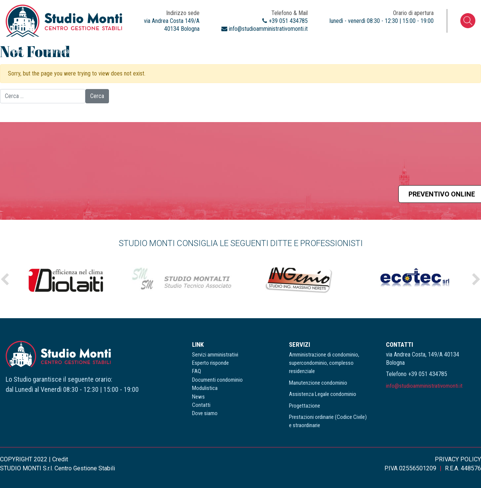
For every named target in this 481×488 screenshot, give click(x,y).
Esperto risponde (149, 51)
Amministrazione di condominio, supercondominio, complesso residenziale (324, 363)
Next (476, 279)
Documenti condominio (256, 51)
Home (17, 51)
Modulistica (324, 51)
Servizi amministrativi (75, 51)
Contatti (408, 51)
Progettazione (304, 405)
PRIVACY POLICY (458, 459)
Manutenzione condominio (318, 382)
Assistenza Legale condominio (322, 394)
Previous (4, 279)
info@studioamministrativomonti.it (424, 385)
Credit (60, 459)
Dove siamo (456, 51)
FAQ (199, 51)
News (369, 51)
